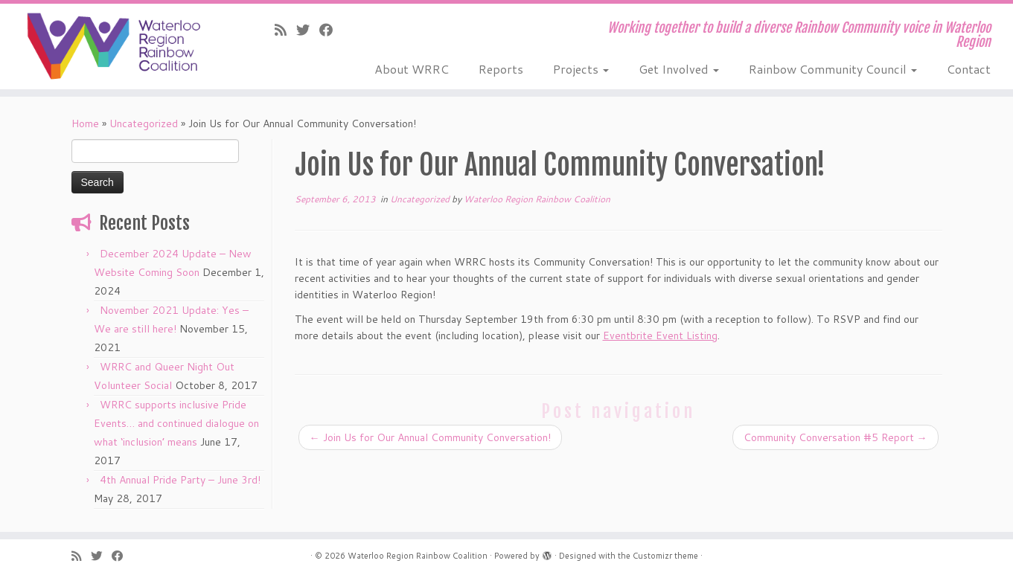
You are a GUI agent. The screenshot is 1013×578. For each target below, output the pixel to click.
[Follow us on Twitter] (307, 29)
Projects (581, 68)
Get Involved (679, 68)
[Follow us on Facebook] (330, 29)
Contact (969, 68)
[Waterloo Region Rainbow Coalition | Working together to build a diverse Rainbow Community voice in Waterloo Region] (117, 46)
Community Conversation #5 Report (835, 437)
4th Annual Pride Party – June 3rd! (180, 479)
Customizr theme (665, 556)
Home (85, 123)
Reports (501, 68)
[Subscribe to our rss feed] (285, 29)
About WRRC (411, 68)
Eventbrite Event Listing (660, 335)
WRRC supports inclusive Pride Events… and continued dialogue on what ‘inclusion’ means (176, 423)
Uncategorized (143, 123)
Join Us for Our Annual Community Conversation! (430, 437)
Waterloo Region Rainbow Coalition (537, 199)
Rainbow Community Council (833, 68)
